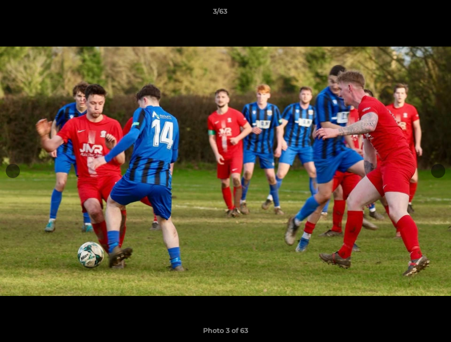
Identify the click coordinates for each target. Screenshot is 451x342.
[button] (411, 14)
